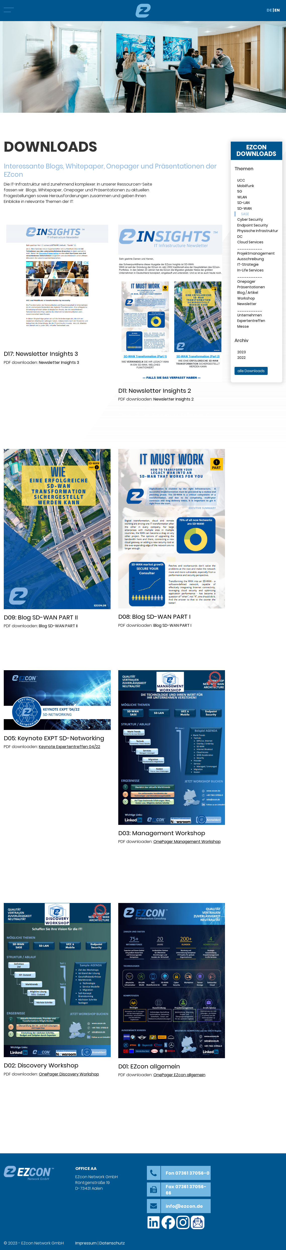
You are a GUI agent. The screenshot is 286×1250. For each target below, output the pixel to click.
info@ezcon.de (184, 1206)
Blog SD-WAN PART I (172, 625)
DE (269, 10)
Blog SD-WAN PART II (58, 626)
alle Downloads (251, 370)
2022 (241, 357)
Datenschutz (112, 1243)
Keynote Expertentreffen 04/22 (69, 747)
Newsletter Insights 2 (173, 399)
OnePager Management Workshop (187, 841)
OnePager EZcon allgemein (179, 1075)
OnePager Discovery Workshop (69, 1074)
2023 (241, 352)
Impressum (86, 1243)
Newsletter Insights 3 (59, 362)
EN (277, 10)
